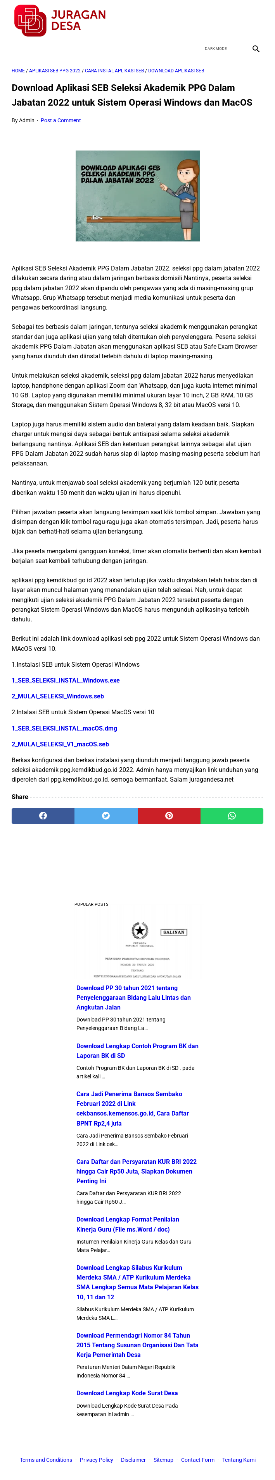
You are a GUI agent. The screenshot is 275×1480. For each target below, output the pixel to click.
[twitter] (218, 20)
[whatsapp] (232, 816)
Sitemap (163, 1460)
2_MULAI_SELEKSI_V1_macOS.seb (60, 744)
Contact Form (197, 1460)
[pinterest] (169, 816)
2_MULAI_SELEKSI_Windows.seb (58, 696)
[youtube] (236, 20)
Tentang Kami (239, 1460)
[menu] (16, 48)
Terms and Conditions (46, 1460)
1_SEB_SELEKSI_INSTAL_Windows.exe (66, 680)
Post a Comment (61, 120)
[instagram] (255, 20)
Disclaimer (133, 1460)
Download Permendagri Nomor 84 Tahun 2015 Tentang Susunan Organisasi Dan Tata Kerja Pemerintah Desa (137, 1345)
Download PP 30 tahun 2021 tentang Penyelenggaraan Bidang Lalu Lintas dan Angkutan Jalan (133, 997)
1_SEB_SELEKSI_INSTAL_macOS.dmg (64, 728)
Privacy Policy (96, 1460)
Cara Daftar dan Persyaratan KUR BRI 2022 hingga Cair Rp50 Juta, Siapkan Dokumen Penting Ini (136, 1171)
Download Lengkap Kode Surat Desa (127, 1393)
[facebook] (200, 20)
